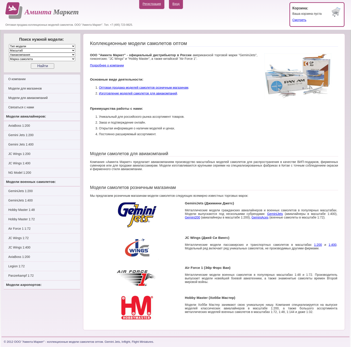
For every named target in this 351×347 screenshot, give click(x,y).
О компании (17, 79)
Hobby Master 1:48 (21, 210)
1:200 (318, 244)
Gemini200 (192, 217)
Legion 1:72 (16, 266)
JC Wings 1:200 (19, 154)
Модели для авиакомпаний (28, 98)
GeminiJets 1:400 (20, 200)
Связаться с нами (21, 107)
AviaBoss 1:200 (19, 125)
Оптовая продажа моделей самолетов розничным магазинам (143, 87)
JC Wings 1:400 (19, 163)
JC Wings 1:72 (18, 238)
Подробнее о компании (107, 65)
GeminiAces (259, 217)
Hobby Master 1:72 (21, 219)
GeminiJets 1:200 (20, 191)
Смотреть (299, 20)
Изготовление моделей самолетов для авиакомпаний (138, 93)
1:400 (332, 244)
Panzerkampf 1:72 (21, 275)
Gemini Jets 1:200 (21, 135)
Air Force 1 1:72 (19, 228)
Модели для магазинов (25, 88)
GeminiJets (275, 214)
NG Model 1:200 (19, 172)
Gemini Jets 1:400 (21, 144)
